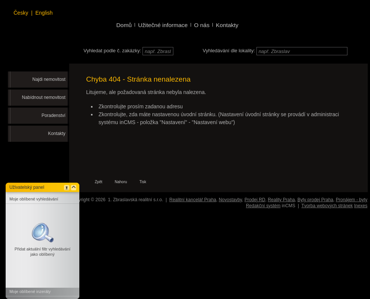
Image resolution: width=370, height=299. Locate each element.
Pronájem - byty (351, 199)
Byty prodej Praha (315, 199)
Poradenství (53, 115)
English (44, 13)
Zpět (98, 182)
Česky (21, 13)
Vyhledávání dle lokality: (229, 50)
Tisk (143, 182)
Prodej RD (254, 199)
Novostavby (230, 199)
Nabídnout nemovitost (43, 97)
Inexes (360, 205)
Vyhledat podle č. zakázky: (112, 50)
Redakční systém (263, 205)
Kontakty (56, 133)
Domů (124, 25)
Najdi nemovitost (48, 79)
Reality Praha (281, 199)
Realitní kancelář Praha (192, 199)
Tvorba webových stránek (327, 205)
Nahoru (121, 182)
